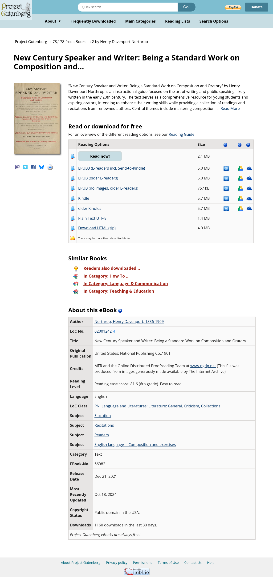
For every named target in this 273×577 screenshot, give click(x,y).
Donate (257, 7)
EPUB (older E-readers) (98, 178)
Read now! (100, 156)
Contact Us (192, 562)
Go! (186, 7)
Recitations (104, 425)
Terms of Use (168, 562)
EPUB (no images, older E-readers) (108, 188)
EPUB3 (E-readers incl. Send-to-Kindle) (111, 168)
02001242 (104, 331)
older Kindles (89, 208)
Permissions (142, 562)
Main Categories (140, 21)
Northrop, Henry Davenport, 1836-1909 (129, 321)
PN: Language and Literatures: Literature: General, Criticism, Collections (157, 406)
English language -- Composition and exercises (135, 444)
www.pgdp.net (203, 365)
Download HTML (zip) (97, 228)
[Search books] (128, 7)
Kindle (83, 198)
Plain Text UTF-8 (92, 218)
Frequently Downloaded (93, 21)
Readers (101, 435)
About (53, 21)
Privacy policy (116, 562)
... (228, 108)
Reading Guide (181, 134)
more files (102, 238)
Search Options (214, 21)
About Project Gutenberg (80, 562)
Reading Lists (177, 21)
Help (210, 562)
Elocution (102, 415)
